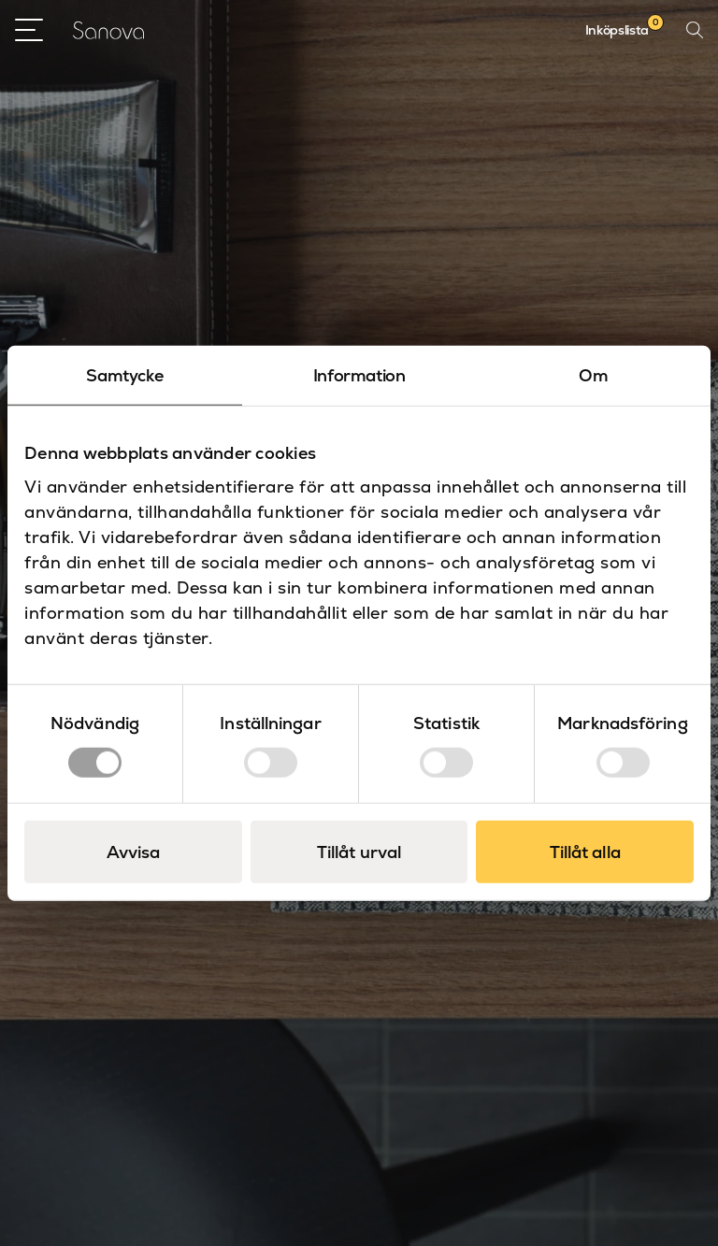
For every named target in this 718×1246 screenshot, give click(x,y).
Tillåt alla (585, 852)
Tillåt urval (359, 852)
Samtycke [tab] (124, 374)
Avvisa (134, 852)
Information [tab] (359, 374)
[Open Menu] (28, 29)
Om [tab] (593, 374)
